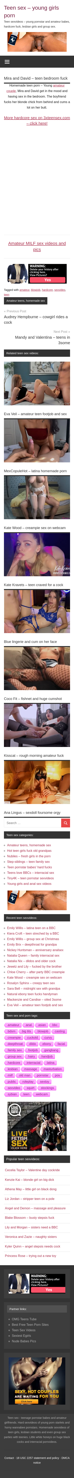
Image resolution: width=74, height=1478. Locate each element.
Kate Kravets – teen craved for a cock (33, 585)
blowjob (35, 289)
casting (60, 1031)
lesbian (13, 1069)
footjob (33, 1050)
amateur (25, 289)
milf (10, 1075)
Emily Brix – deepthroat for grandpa (32, 944)
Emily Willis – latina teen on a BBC (31, 928)
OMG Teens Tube (24, 1319)
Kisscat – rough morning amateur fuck (34, 756)
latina (50, 1062)
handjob (47, 1056)
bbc (54, 1025)
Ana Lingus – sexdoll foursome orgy (32, 813)
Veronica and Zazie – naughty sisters (31, 1236)
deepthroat (15, 1044)
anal (29, 1025)
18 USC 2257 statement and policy (37, 1458)
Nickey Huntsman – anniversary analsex (35, 950)
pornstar (43, 1075)
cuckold (32, 1037)
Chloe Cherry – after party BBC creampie (36, 972)
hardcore (47, 289)
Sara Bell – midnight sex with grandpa (33, 988)
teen (6, 294)
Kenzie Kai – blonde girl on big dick (29, 1179)
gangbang (51, 1050)
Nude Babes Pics (24, 1341)
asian (42, 1025)
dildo (32, 1044)
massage (30, 1069)
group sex (15, 1056)
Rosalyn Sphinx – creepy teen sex (31, 983)
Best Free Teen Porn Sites (30, 1324)
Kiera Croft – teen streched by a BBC (33, 933)
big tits (26, 1031)
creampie (14, 1037)
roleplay (28, 1081)
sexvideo (59, 289)
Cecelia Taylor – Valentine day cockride (32, 1170)
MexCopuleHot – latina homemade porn (35, 471)
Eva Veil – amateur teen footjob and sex (35, 414)
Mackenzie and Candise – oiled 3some (34, 999)
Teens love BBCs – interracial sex (30, 872)
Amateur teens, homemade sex (26, 300)
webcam (42, 1094)
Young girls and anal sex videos (29, 883)
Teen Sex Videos (24, 1330)
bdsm (11, 1031)
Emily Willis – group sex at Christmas (33, 939)
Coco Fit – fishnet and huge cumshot (33, 699)
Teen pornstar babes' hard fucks (29, 867)
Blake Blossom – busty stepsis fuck (29, 1217)
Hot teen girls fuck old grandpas (29, 850)
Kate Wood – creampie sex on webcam (35, 528)
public (12, 1081)
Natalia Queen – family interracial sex (33, 955)
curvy (48, 1037)
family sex (15, 1050)
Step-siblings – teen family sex (28, 861)
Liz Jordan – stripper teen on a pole (29, 1198)
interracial (33, 1062)
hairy (31, 1056)
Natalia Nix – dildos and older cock (31, 961)
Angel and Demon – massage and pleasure (35, 1208)
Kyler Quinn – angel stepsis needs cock (32, 1246)
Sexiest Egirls (21, 1335)
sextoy (44, 1081)
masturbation (53, 1069)
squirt (30, 1088)
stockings (47, 1088)
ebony (46, 1044)
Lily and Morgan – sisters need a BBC (31, 1227)
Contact (9, 1458)
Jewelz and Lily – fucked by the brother (34, 966)
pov (57, 1075)
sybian (12, 1094)
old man (24, 1075)
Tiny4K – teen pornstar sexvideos (30, 878)
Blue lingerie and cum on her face (30, 642)
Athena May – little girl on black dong (30, 1189)
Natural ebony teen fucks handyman (32, 994)
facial (61, 1044)
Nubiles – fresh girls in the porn (29, 856)
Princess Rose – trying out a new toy (30, 1256)
